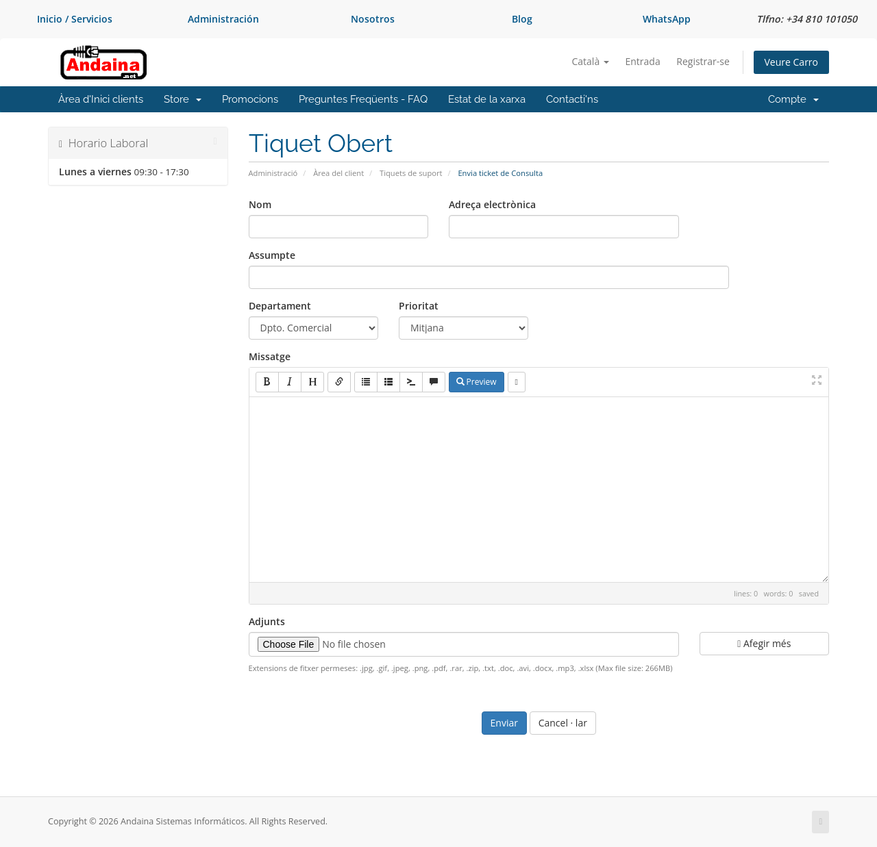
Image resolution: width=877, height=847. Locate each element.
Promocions (250, 99)
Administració (273, 173)
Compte (793, 99)
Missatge (270, 356)
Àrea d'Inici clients (100, 99)
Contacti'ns (572, 99)
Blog (522, 18)
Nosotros (373, 18)
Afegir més (764, 643)
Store (182, 99)
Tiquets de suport (411, 173)
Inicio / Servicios (74, 18)
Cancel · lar (563, 722)
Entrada (642, 61)
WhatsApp (667, 18)
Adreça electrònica (492, 204)
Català (590, 61)
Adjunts (267, 621)
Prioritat (418, 305)
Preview (476, 382)
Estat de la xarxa (487, 99)
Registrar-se (703, 61)
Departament (280, 305)
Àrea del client (338, 173)
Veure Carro (791, 61)
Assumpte (272, 255)
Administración (223, 18)
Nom (260, 204)
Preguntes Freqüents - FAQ (363, 99)
